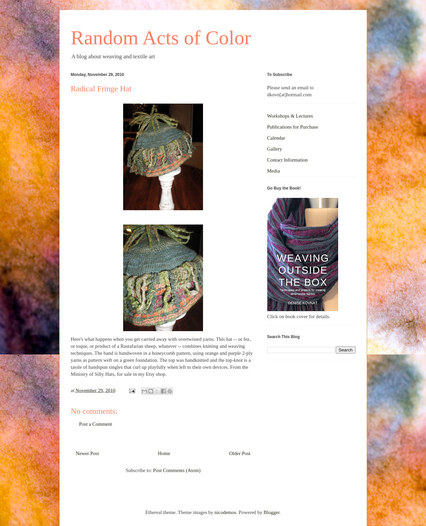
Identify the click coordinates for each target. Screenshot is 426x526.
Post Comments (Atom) (177, 470)
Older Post (240, 453)
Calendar (276, 138)
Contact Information (287, 160)
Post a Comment (95, 424)
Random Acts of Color (161, 38)
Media (273, 171)
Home (164, 453)
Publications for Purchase (292, 127)
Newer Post (87, 453)
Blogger (272, 512)
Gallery (274, 149)
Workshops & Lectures (290, 116)
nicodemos (225, 512)
